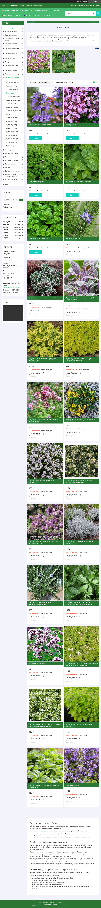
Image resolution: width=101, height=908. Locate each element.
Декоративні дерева (12, 153)
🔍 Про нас (47, 15)
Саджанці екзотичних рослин (12, 39)
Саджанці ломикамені (13, 96)
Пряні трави (10, 93)
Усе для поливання (11, 179)
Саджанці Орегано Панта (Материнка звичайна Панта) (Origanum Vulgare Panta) (45, 725)
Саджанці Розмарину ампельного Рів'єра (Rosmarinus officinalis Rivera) (42, 603)
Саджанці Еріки (11, 146)
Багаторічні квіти (11, 128)
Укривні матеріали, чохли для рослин (11, 175)
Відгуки (5, 184)
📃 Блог (37, 15)
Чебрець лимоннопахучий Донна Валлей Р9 (80, 419)
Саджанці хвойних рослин (11, 44)
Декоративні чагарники (12, 62)
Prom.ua (60, 902)
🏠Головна (5, 10)
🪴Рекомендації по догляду (11, 15)
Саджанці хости (11, 103)
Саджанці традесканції (13, 100)
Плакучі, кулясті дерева (13, 150)
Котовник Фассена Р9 (73, 785)
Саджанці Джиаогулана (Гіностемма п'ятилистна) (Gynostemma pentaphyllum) (79, 603)
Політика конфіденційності (61, 906)
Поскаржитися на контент (45, 906)
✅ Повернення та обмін (39, 10)
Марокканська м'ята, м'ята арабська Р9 (79, 182)
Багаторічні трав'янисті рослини (12, 78)
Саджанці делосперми (13, 110)
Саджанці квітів (10, 157)
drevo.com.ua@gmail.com (11, 287)
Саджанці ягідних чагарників (11, 54)
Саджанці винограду (12, 74)
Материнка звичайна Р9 (37, 663)
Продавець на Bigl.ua (50, 904)
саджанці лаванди (39, 837)
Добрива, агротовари (12, 160)
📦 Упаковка (54, 10)
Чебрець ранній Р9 (72, 125)
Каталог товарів (8, 28)
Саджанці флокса (12, 117)
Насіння (7, 167)
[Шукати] (93, 13)
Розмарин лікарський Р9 (74, 239)
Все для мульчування (12, 171)
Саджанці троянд (11, 70)
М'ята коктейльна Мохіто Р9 (38, 239)
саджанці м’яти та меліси (41, 833)
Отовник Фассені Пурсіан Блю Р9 (40, 125)
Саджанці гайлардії (12, 139)
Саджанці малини (11, 35)
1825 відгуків (83, 1)
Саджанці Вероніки (12, 107)
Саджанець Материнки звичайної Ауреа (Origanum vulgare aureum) (79, 359)
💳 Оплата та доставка (20, 10)
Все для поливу (10, 164)
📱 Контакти (27, 15)
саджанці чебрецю (39, 831)
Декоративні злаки (12, 82)
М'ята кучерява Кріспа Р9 (37, 182)
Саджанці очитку (11, 86)
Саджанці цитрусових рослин (12, 49)
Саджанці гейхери (12, 89)
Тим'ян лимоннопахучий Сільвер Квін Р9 (42, 298)
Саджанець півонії (12, 121)
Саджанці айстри (11, 142)
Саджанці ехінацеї (12, 135)
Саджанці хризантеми (13, 132)
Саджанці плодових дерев (11, 66)
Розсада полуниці (11, 31)
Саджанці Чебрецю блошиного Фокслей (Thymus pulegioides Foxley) (79, 481)
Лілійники (9, 114)
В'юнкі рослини (10, 58)
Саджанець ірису (11, 125)
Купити (35, 138)
